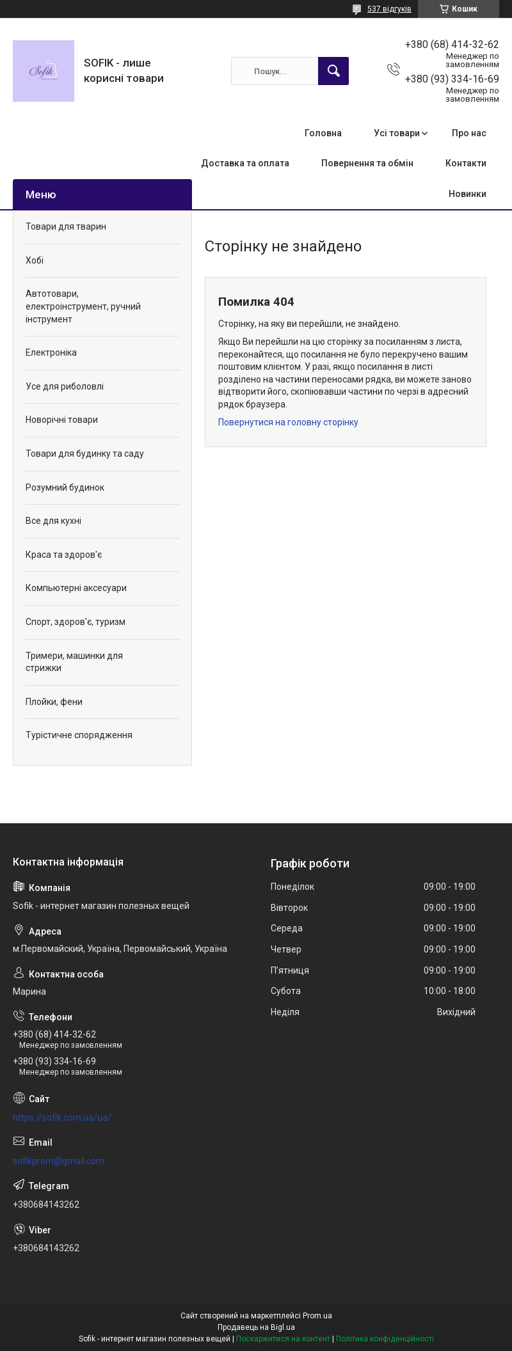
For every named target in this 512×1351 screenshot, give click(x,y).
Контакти (465, 163)
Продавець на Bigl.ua (256, 1327)
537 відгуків (389, 8)
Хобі (35, 260)
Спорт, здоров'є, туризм (75, 622)
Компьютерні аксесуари (76, 588)
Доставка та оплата (245, 163)
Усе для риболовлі (65, 386)
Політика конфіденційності (385, 1338)
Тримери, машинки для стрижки (74, 662)
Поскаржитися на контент (283, 1338)
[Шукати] (333, 71)
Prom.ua (317, 1315)
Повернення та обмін (367, 163)
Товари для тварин (66, 226)
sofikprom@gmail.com (58, 1161)
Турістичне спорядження (79, 735)
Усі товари (397, 133)
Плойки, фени (54, 702)
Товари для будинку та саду (85, 453)
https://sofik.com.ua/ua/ (62, 1117)
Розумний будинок (65, 487)
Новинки (467, 194)
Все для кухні (53, 521)
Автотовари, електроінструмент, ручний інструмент (83, 306)
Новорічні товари (62, 420)
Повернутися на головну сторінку (288, 422)
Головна (323, 133)
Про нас (469, 133)
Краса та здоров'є (64, 554)
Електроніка (51, 352)
